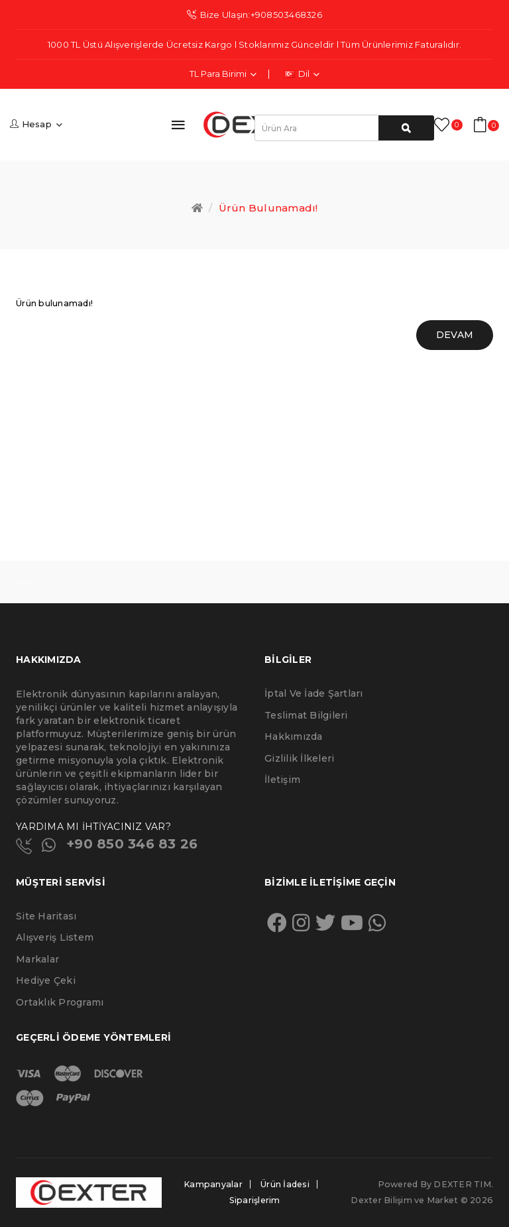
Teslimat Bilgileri (306, 715)
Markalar (37, 959)
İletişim (282, 780)
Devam (454, 335)
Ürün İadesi (285, 1184)
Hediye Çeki (46, 980)
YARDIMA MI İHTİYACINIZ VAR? (93, 827)
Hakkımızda (293, 736)
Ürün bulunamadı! (268, 208)
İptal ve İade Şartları (313, 693)
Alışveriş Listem (54, 937)
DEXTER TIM (462, 1184)
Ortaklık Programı (59, 1002)
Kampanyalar (213, 1184)
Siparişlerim (254, 1200)
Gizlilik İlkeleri (299, 758)
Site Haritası (46, 916)
